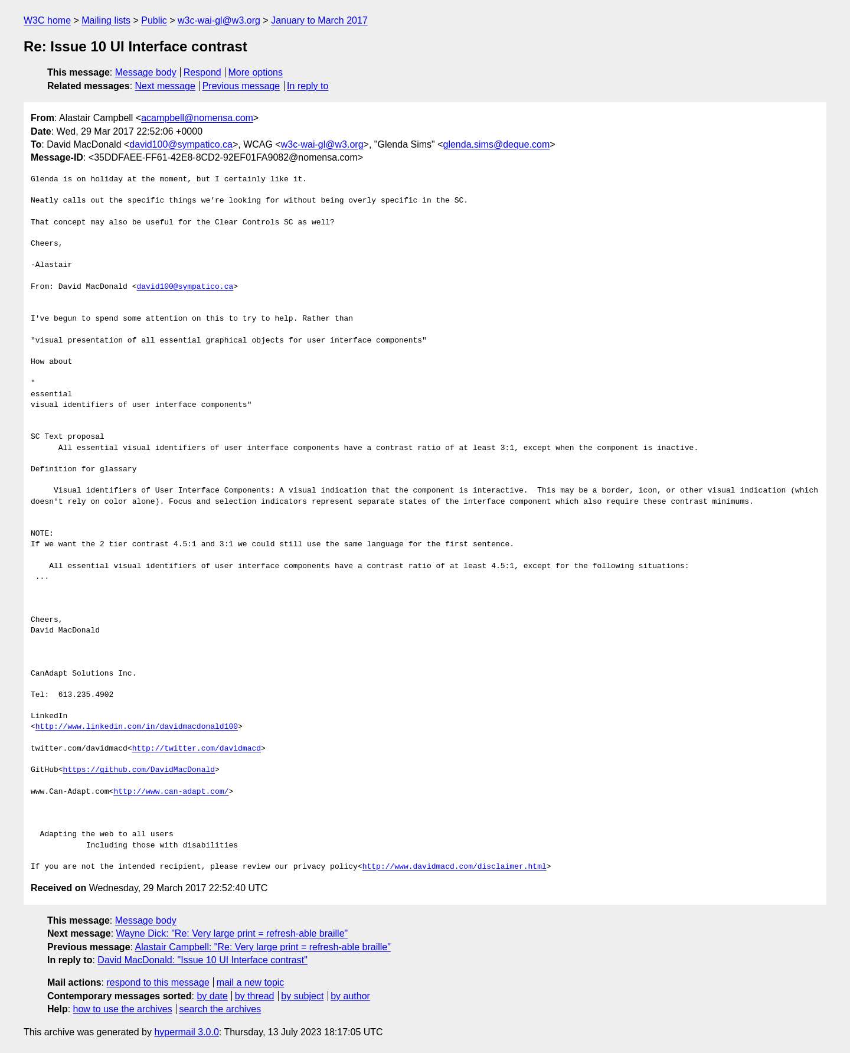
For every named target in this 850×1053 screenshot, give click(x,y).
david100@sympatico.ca (181, 144)
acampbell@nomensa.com (197, 118)
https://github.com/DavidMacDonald (139, 770)
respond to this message (157, 982)
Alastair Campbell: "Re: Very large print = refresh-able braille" (263, 947)
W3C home (47, 20)
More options (255, 72)
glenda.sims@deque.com (496, 144)
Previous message (241, 86)
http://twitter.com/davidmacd (196, 749)
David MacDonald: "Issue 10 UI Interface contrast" (202, 960)
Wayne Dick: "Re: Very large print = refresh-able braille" (232, 933)
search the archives (220, 1009)
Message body (145, 72)
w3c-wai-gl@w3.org (219, 20)
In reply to (307, 86)
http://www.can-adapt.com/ (170, 792)
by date (212, 996)
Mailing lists (105, 20)
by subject (302, 996)
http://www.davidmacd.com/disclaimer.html (454, 867)
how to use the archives (122, 1009)
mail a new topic (251, 982)
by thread (254, 996)
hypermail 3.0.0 (186, 1032)
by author (350, 996)
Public (154, 20)
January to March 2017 (319, 20)
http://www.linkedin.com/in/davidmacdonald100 (136, 727)
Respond (202, 72)
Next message (165, 86)
